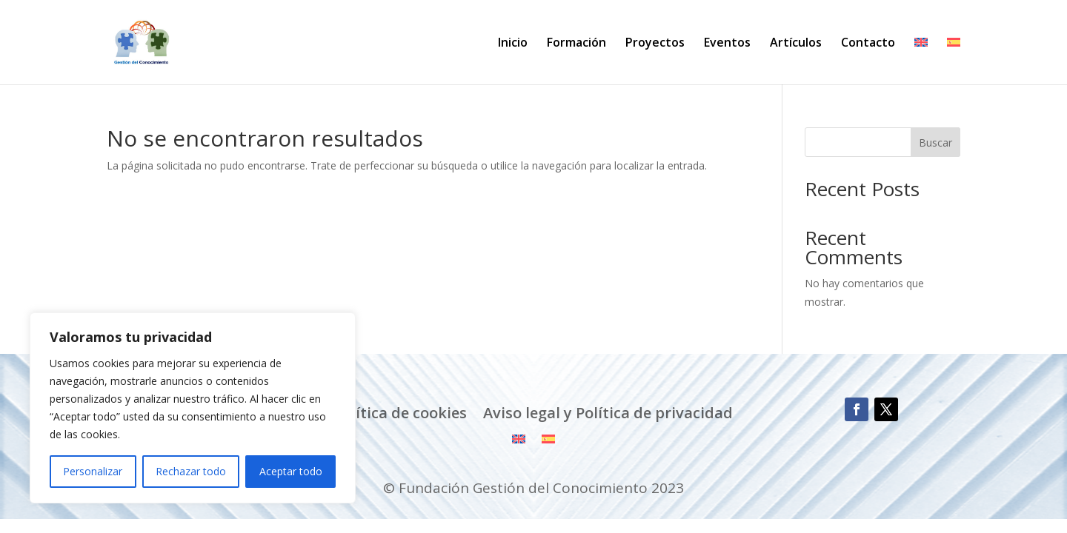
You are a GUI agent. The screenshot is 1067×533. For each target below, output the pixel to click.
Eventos (727, 43)
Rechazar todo (191, 471)
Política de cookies (400, 413)
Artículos (796, 43)
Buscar (935, 142)
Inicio (513, 43)
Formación (576, 43)
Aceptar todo (290, 471)
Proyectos (655, 43)
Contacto (868, 43)
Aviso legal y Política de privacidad (608, 413)
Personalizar (92, 471)
